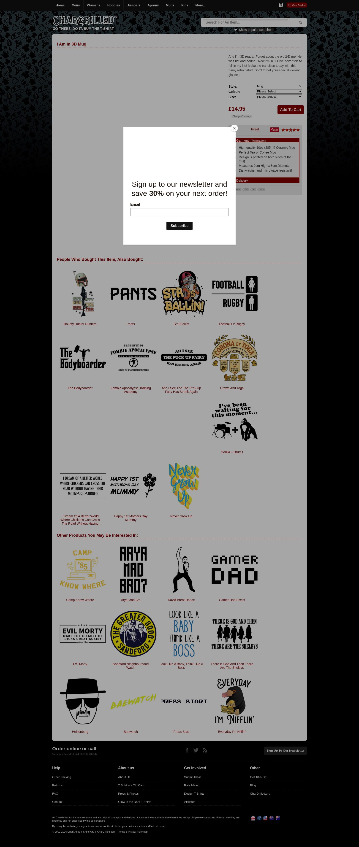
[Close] (234, 128)
